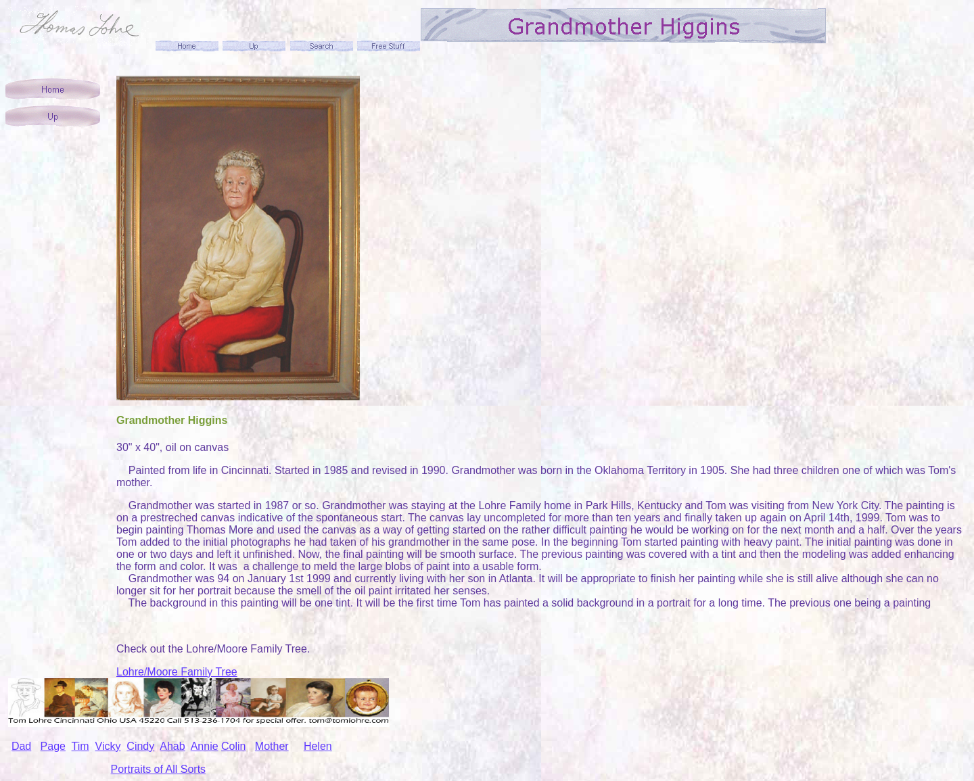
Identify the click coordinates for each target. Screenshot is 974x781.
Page (53, 746)
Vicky (108, 746)
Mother (272, 746)
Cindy (140, 746)
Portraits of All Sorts (158, 769)
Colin (233, 746)
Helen (318, 746)
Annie (204, 746)
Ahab (172, 746)
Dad (21, 746)
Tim (80, 746)
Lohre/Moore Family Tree (176, 672)
